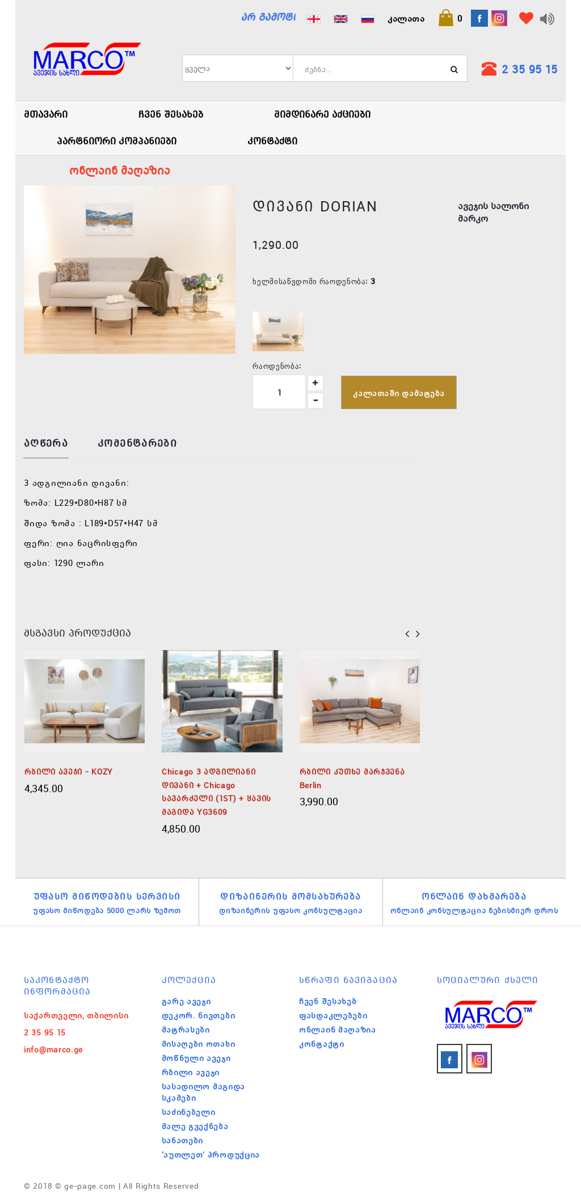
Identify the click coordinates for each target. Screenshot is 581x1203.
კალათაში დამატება (399, 393)
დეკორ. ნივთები (198, 1015)
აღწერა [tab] (46, 443)
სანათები (183, 1140)
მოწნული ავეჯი (196, 1058)
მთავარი (46, 114)
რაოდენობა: (276, 365)
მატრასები (186, 1030)
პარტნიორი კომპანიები (116, 141)
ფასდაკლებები (333, 1015)
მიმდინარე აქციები (322, 114)
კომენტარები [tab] (137, 443)
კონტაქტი (272, 141)
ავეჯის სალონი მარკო (493, 212)
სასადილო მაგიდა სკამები (204, 1092)
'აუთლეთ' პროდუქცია (211, 1155)
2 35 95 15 (529, 69)
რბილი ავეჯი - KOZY (68, 772)
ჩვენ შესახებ (170, 114)
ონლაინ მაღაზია (337, 1030)
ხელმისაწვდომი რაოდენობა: (310, 280)
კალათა (406, 18)
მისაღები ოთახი (198, 1044)
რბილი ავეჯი (191, 1072)
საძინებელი (189, 1112)
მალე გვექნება (195, 1126)
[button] (449, 18)
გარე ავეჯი (186, 1001)
